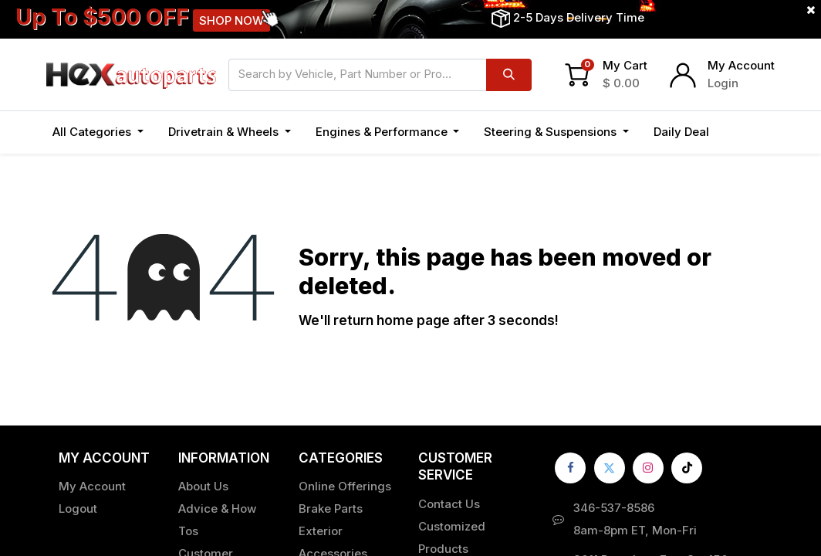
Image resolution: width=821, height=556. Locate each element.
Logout (78, 508)
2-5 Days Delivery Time (578, 17)
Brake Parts (331, 508)
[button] (738, 132)
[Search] (509, 75)
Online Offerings (345, 486)
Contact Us (449, 504)
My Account (741, 65)
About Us (203, 486)
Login (723, 83)
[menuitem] (681, 132)
